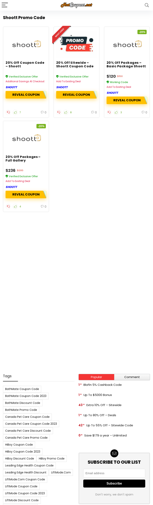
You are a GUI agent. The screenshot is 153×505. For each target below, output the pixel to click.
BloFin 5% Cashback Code (102, 385)
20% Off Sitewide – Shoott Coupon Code (75, 64)
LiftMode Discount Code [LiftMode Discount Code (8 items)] (22, 500)
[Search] (147, 5)
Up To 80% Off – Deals (99, 415)
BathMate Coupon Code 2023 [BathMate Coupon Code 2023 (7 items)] (25, 396)
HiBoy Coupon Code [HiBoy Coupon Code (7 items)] (19, 445)
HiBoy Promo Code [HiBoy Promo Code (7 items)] (52, 458)
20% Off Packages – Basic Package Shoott (126, 64)
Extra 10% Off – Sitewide (104, 405)
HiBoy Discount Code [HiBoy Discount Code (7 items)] (19, 458)
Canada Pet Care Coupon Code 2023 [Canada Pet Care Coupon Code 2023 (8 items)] (31, 424)
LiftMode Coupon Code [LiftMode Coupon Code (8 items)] (21, 486)
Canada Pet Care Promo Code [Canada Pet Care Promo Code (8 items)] (26, 438)
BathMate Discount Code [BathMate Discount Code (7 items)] (22, 403)
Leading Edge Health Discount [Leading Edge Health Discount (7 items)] (25, 472)
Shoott (11, 87)
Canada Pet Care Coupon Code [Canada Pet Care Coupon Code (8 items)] (27, 417)
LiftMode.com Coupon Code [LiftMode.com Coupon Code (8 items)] (25, 479)
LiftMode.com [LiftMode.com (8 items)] (61, 472)
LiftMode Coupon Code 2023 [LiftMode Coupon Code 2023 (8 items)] (25, 493)
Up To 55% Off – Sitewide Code (109, 425)
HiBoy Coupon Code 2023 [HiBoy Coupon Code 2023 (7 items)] (22, 452)
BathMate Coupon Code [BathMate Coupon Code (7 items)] (22, 389)
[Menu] (5, 5)
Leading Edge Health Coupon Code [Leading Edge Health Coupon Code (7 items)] (29, 465)
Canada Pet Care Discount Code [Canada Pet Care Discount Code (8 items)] (28, 431)
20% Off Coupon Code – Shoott (25, 64)
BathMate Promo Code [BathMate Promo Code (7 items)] (21, 410)
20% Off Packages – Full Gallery (23, 159)
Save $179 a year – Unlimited (105, 435)
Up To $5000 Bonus (97, 395)
